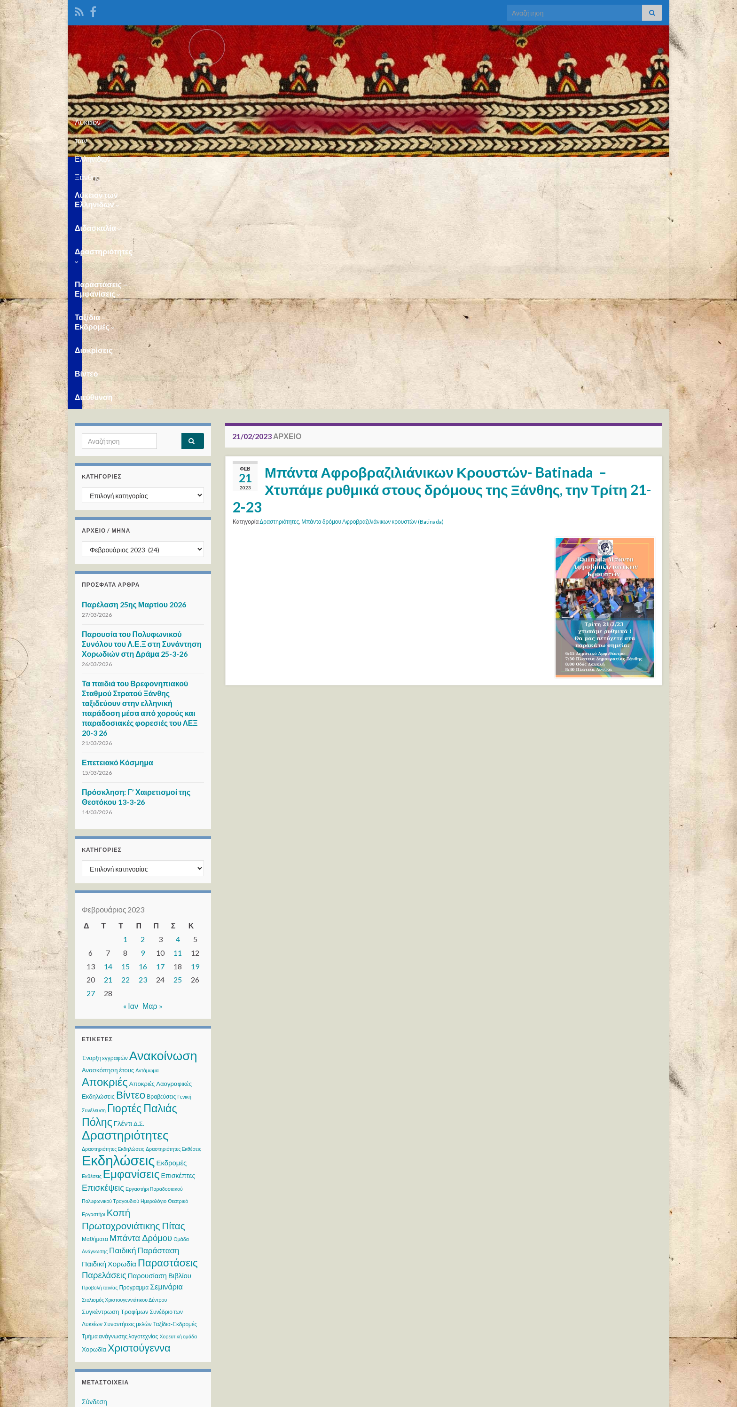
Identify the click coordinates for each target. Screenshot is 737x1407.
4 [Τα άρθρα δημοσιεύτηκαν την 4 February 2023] (178, 710)
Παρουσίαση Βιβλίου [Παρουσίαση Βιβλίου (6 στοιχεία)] (159, 1047)
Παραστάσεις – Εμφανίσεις (366, 168)
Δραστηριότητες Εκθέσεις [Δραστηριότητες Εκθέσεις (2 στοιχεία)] (173, 920)
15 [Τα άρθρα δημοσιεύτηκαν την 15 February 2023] (125, 737)
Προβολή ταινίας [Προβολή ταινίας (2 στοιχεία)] (100, 1059)
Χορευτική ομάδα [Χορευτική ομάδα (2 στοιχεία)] (178, 1108)
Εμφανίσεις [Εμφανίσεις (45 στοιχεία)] (131, 945)
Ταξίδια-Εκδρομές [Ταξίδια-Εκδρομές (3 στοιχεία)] (175, 1095)
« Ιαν (130, 777)
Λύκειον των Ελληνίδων (119, 168)
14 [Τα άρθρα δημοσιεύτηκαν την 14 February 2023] (108, 737)
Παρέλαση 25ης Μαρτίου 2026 (134, 375)
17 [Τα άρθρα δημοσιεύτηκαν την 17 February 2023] (160, 737)
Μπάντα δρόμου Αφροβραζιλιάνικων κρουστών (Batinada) (372, 293)
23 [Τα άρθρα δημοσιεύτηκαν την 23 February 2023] (143, 751)
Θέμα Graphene (147, 1395)
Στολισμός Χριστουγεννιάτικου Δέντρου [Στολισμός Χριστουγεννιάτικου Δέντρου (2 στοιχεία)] (124, 1071)
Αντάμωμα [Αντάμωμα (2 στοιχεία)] (146, 842)
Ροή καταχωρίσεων (109, 1191)
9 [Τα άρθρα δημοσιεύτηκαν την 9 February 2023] (143, 724)
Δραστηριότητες (270, 168)
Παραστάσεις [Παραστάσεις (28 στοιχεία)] (167, 1034)
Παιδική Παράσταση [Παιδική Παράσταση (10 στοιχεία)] (144, 1022)
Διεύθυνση (627, 168)
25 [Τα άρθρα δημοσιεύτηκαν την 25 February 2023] (177, 751)
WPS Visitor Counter (158, 1332)
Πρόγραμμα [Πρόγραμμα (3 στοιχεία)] (134, 1058)
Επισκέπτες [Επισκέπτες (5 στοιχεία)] (178, 947)
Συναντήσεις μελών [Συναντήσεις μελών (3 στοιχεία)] (127, 1095)
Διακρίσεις (537, 168)
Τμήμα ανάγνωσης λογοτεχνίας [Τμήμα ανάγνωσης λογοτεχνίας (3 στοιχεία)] (120, 1107)
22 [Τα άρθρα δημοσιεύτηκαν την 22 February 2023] (125, 751)
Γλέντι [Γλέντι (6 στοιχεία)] (123, 894)
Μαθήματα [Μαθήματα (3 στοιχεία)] (95, 1010)
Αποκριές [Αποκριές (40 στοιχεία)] (105, 853)
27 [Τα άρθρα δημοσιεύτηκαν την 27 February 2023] (90, 764)
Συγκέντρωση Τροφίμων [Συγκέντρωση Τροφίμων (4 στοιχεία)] (115, 1083)
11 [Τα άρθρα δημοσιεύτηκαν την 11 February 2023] (177, 724)
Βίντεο (581, 168)
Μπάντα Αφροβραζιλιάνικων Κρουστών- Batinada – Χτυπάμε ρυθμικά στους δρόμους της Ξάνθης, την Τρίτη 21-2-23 (442, 261)
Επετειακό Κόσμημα (117, 533)
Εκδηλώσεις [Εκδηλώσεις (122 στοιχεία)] (118, 931)
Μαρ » (152, 777)
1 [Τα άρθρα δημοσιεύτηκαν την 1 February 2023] (125, 710)
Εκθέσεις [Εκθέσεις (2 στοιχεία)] (92, 947)
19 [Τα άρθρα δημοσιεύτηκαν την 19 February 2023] (195, 737)
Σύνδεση (94, 1173)
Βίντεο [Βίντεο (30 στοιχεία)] (130, 866)
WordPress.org (104, 1227)
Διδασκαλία (201, 168)
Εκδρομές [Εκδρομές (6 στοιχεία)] (171, 934)
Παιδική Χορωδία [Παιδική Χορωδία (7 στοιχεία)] (109, 1035)
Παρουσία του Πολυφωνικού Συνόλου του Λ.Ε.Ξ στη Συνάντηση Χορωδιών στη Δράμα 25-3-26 (142, 415)
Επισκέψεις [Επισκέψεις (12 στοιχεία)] (103, 959)
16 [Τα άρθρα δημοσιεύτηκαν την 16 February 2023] (143, 737)
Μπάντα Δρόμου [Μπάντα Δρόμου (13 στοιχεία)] (141, 1009)
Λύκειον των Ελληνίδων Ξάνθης (369, 119)
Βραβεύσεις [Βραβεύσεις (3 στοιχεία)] (161, 868)
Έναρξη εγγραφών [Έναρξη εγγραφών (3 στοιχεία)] (105, 829)
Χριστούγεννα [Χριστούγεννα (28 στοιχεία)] (139, 1119)
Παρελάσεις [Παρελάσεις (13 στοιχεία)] (104, 1046)
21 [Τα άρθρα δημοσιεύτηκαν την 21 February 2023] (108, 751)
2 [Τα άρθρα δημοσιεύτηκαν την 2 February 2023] (143, 710)
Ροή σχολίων (100, 1209)
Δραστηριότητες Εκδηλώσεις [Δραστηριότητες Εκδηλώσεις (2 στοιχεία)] (113, 920)
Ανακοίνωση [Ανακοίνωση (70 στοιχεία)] (163, 826)
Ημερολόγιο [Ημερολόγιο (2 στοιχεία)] (153, 972)
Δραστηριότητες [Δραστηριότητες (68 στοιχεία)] (125, 906)
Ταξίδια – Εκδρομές (467, 168)
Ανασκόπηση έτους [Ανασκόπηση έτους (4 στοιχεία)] (108, 841)
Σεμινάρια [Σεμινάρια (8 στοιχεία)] (166, 1057)
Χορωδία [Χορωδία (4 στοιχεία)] (94, 1120)
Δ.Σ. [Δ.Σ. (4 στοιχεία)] (138, 895)
